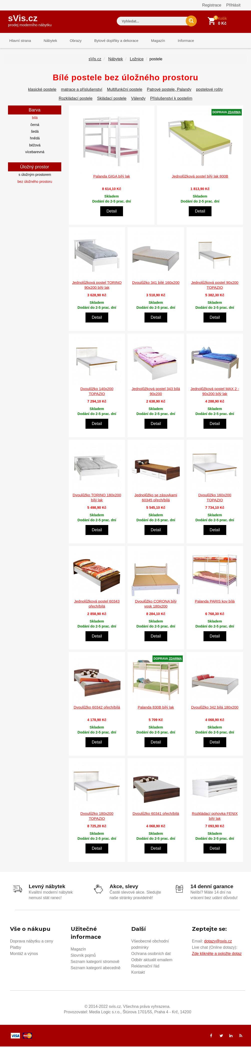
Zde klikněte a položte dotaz (217, 955)
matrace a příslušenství (81, 91)
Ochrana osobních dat (150, 955)
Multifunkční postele (124, 91)
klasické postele (42, 91)
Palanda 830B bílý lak (156, 709)
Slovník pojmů (83, 957)
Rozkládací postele (75, 100)
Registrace (211, 5)
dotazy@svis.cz (218, 943)
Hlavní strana (19, 41)
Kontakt (138, 974)
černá (34, 126)
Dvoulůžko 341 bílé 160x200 (156, 284)
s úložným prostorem (34, 177)
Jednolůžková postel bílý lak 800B (200, 178)
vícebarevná (34, 154)
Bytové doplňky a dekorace (108, 41)
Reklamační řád (145, 967)
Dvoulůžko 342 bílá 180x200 (214, 709)
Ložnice (137, 61)
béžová (34, 147)
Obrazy (70, 41)
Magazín (148, 41)
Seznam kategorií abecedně (95, 969)
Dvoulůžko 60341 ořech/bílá (155, 815)
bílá (35, 120)
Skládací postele (111, 100)
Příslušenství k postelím (171, 100)
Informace (173, 41)
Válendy (138, 100)
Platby (15, 949)
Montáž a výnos (24, 955)
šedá (34, 133)
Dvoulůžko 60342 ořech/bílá (97, 709)
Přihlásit (233, 5)
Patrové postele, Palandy (169, 91)
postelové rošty (209, 91)
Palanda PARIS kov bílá (215, 603)
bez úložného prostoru (35, 183)
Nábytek (47, 41)
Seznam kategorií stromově (95, 963)
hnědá (35, 140)
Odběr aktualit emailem (151, 961)
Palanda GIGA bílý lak (111, 178)
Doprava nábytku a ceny (31, 943)
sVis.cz (30, 20)
